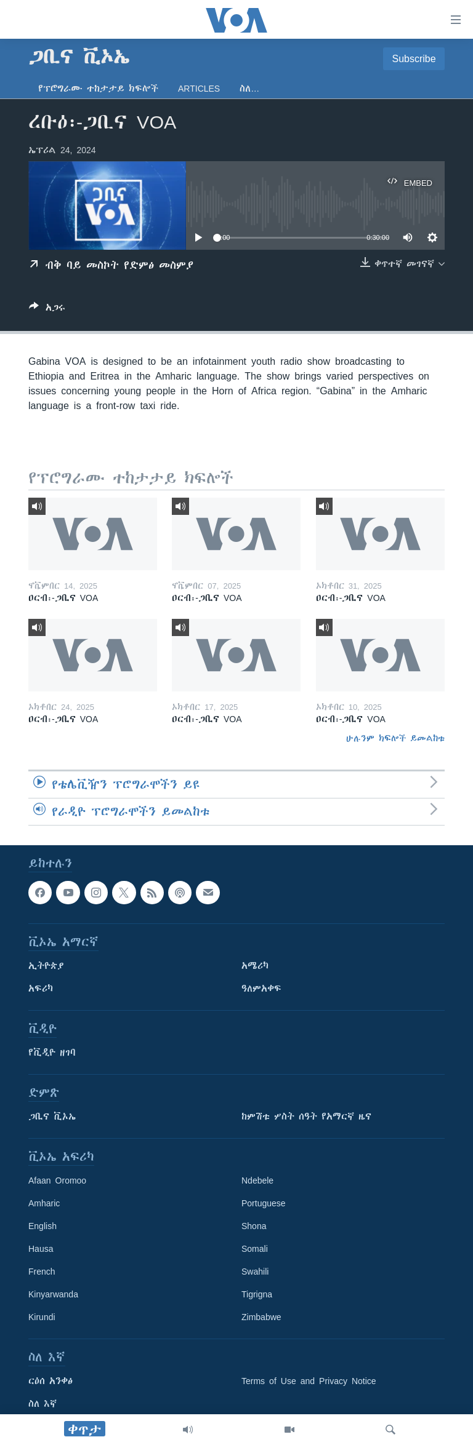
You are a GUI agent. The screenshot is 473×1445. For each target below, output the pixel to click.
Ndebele (257, 1180)
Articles (199, 88)
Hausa (40, 1248)
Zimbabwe (261, 1317)
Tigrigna (256, 1294)
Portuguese (263, 1203)
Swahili (255, 1271)
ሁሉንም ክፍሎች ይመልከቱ (395, 738)
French (41, 1271)
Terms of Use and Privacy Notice (308, 1381)
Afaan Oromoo (57, 1180)
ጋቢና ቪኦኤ (52, 1116)
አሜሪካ (255, 965)
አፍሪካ (40, 988)
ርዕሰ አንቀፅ (50, 1381)
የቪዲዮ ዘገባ (52, 1052)
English (42, 1226)
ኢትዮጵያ (46, 965)
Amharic (44, 1203)
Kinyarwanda (53, 1294)
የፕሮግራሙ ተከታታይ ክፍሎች (98, 88)
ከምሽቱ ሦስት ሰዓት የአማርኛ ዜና (306, 1116)
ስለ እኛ (42, 1403)
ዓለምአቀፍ (261, 988)
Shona (253, 1226)
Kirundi (41, 1317)
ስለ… (249, 88)
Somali (254, 1248)
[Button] (47, 309)
